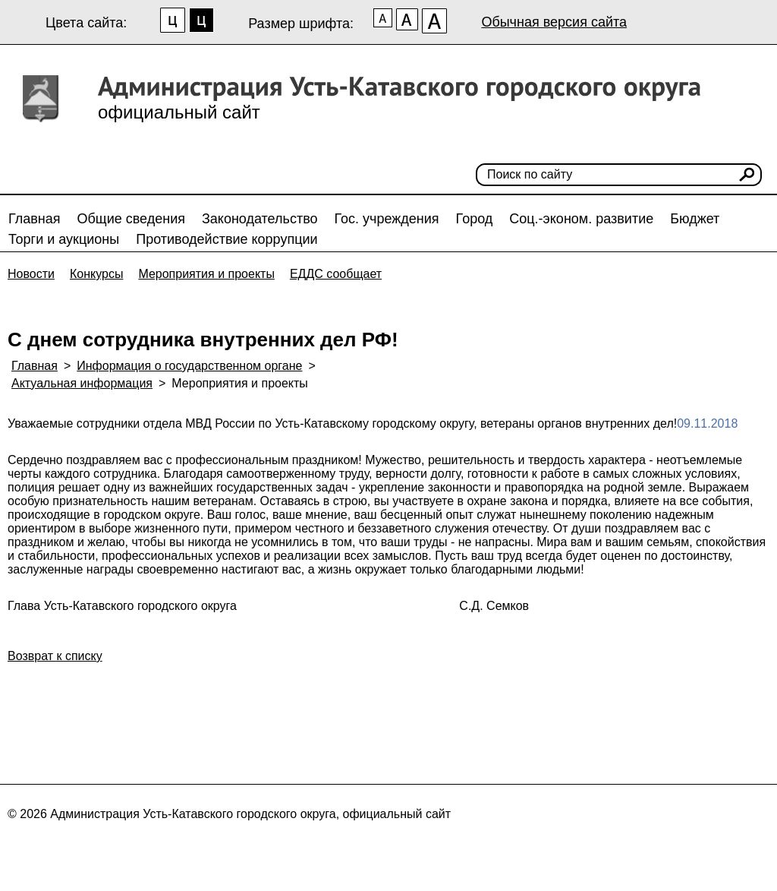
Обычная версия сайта (554, 22)
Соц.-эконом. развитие (581, 218)
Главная (34, 218)
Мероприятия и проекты (206, 273)
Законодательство (260, 218)
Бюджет (694, 218)
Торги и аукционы (63, 239)
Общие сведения (131, 218)
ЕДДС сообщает (336, 273)
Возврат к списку (55, 655)
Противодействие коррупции (226, 239)
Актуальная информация (82, 383)
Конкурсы (96, 273)
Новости (31, 273)
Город (474, 218)
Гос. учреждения (387, 218)
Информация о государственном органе (189, 365)
